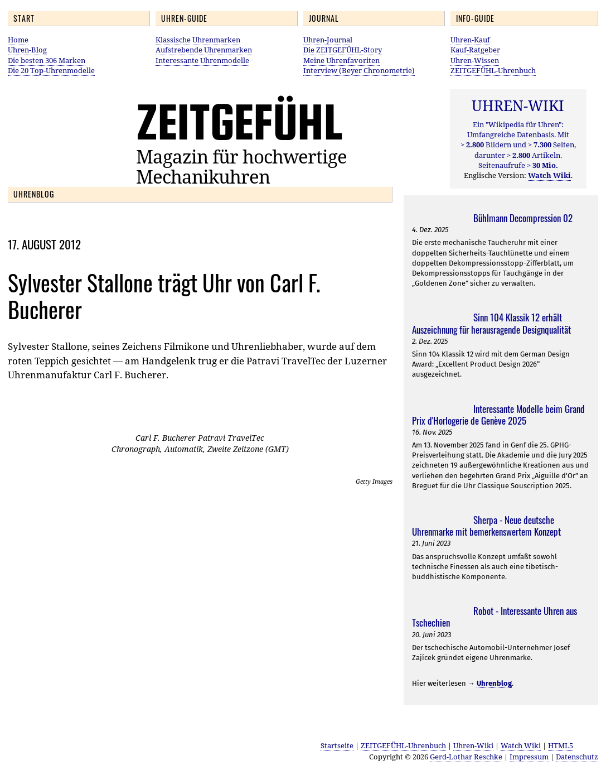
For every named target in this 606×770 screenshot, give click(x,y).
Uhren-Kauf (470, 40)
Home (18, 40)
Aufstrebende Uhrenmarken (204, 50)
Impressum (529, 757)
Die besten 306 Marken (46, 60)
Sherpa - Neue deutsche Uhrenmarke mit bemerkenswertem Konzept (486, 525)
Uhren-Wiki (473, 745)
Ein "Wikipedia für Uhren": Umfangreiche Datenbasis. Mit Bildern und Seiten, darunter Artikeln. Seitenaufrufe (518, 144)
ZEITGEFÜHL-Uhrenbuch (493, 70)
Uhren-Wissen (474, 60)
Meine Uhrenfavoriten (341, 60)
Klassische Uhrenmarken (198, 40)
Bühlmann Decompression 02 (523, 218)
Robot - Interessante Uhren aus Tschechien (494, 616)
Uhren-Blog (27, 50)
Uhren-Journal (327, 40)
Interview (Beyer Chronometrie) (359, 70)
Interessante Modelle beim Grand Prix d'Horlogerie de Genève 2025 (498, 414)
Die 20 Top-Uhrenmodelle (51, 70)
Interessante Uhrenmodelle (202, 60)
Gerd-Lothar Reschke (466, 757)
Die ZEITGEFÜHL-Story (342, 50)
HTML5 (560, 745)
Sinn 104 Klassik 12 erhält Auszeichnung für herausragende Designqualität (491, 323)
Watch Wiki (521, 745)
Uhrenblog (494, 683)
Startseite (337, 745)
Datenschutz (577, 757)
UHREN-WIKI (518, 105)
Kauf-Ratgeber (475, 50)
